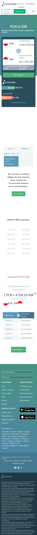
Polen (4, 441)
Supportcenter (7, 412)
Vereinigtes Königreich (9, 446)
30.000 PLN (8, 329)
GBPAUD (26, 244)
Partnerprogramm (26, 397)
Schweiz (5, 443)
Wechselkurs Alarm (26, 393)
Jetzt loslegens (18, 75)
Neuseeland (16, 439)
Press (3, 397)
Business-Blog (6, 393)
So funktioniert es (26, 386)
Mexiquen (22, 436)
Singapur (10, 441)
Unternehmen (30, 4)
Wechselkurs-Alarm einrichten (10, 161)
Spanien (26, 441)
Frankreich (5, 434)
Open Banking (24, 400)
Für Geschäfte (24, 390)
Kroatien (20, 432)
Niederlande (6, 439)
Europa (26, 432)
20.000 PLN (8, 325)
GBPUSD (11, 239)
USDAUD (26, 235)
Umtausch (5, 423)
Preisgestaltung (7, 416)
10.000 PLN (8, 320)
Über (3, 386)
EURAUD (11, 230)
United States (23, 446)
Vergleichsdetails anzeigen (18, 102)
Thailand (12, 443)
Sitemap (22, 463)
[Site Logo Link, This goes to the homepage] (9, 4)
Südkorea (18, 441)
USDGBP (11, 244)
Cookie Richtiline (16, 460)
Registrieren (19, 11)
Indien (4, 436)
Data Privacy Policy (8, 460)
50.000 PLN (8, 338)
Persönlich (20, 4)
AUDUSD (11, 249)
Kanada (12, 432)
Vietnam (4, 448)
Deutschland (15, 434)
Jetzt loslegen (18, 194)
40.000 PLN (8, 334)
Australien (5, 432)
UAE (18, 443)
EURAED (11, 253)
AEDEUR (11, 235)
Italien (15, 436)
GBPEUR (26, 239)
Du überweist (24, 41)
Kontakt (4, 404)
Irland (10, 436)
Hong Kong (25, 434)
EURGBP (26, 249)
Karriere (4, 400)
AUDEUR (26, 253)
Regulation (30, 460)
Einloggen (6, 11)
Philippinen (25, 439)
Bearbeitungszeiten (8, 419)
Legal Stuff (24, 460)
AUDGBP (26, 230)
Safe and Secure (15, 463)
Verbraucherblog (7, 390)
